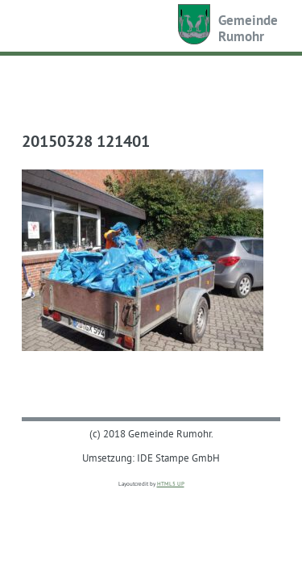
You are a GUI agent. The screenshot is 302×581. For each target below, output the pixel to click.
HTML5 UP (170, 483)
